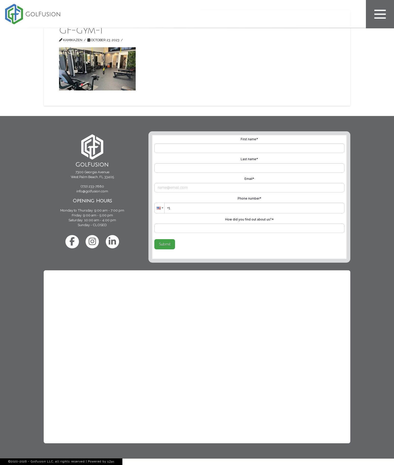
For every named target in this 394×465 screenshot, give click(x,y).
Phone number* (249, 198)
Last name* (249, 159)
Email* (249, 179)
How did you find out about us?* (249, 219)
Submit (164, 244)
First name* (249, 139)
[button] (159, 208)
